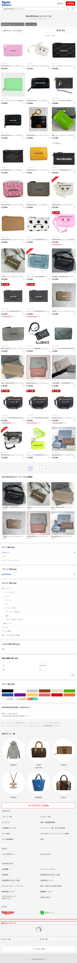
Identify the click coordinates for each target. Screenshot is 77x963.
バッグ (39, 604)
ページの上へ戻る (38, 949)
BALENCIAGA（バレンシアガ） (13, 24)
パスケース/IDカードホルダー (40, 619)
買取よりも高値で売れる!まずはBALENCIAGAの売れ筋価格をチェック (38, 715)
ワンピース (39, 600)
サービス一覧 (5, 939)
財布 (40, 616)
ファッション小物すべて (40, 612)
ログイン (60, 3)
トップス (39, 596)
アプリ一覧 (43, 939)
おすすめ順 (17, 30)
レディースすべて (39, 592)
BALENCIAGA (38, 574)
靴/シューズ (39, 623)
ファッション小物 (39, 608)
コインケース (31, 24)
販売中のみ (6, 30)
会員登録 (70, 3)
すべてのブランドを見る (38, 806)
